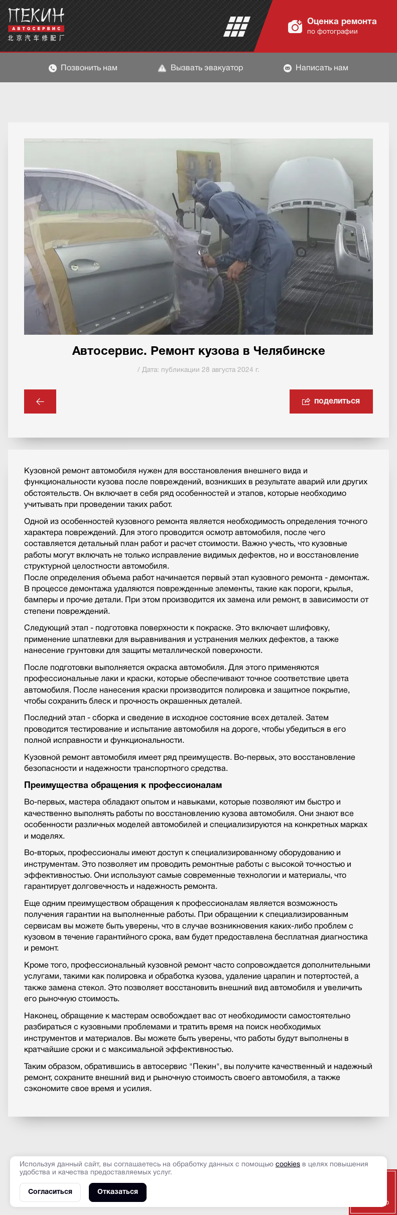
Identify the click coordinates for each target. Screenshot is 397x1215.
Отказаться (117, 1192)
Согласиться (50, 1192)
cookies (288, 1164)
